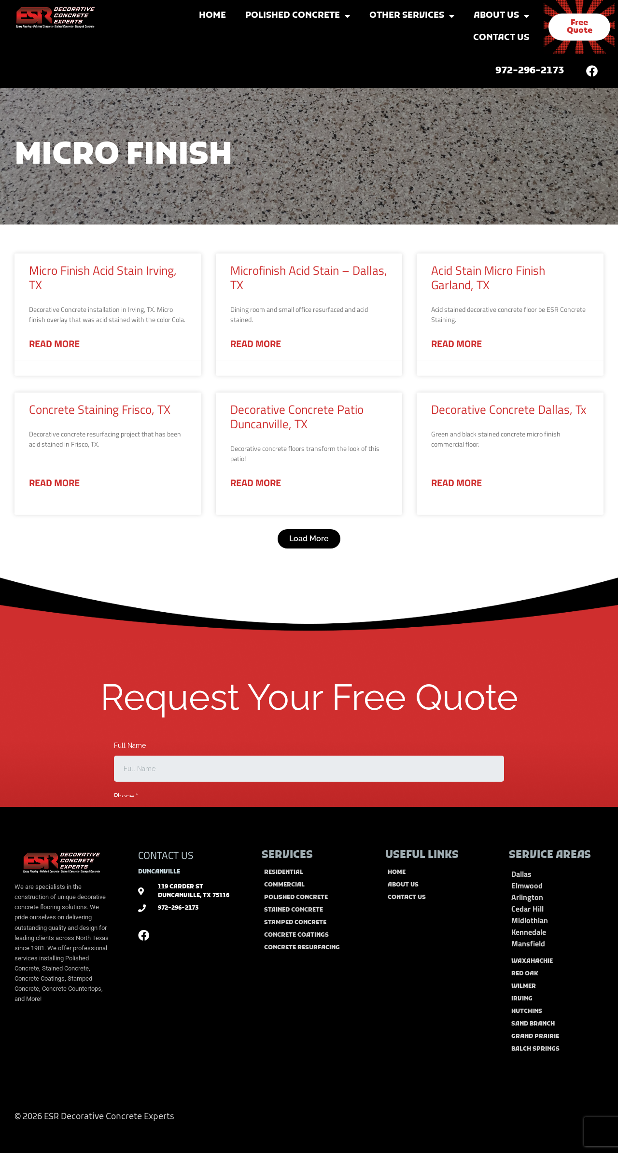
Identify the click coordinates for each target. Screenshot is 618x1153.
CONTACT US (165, 855)
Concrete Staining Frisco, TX (99, 409)
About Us (501, 16)
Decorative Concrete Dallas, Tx (508, 409)
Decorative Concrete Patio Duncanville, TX (297, 416)
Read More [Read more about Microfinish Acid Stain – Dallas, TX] (255, 344)
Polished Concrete (297, 16)
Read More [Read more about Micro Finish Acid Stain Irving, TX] (54, 344)
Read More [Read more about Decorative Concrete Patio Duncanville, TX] (255, 483)
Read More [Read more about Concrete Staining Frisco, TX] (54, 483)
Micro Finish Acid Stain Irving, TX (103, 277)
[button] (309, 538)
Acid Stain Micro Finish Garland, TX (488, 277)
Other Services (411, 16)
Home (212, 15)
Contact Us (501, 37)
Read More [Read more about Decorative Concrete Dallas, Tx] (456, 483)
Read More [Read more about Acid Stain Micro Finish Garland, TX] (456, 344)
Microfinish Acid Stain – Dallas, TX (308, 277)
